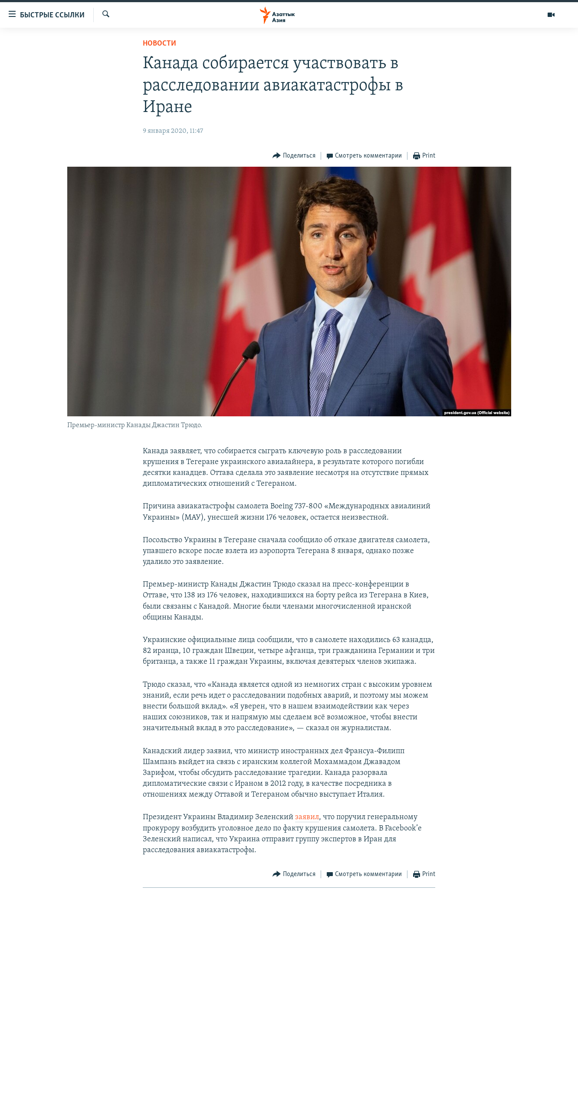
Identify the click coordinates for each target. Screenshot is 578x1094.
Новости (159, 44)
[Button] (294, 156)
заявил (307, 817)
